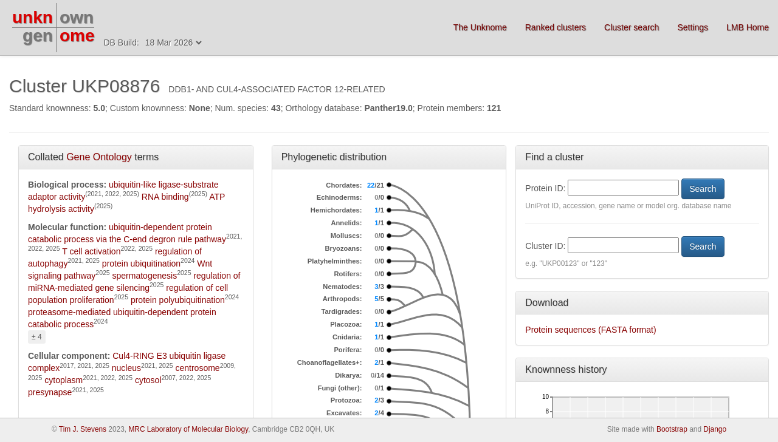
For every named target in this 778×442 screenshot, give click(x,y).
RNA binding (165, 197)
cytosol (148, 380)
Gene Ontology (99, 157)
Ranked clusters (555, 27)
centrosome (198, 368)
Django (714, 429)
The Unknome (480, 27)
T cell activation (91, 251)
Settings (692, 27)
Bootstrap (671, 429)
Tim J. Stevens (82, 429)
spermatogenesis (144, 275)
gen (37, 35)
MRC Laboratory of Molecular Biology (188, 429)
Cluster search (631, 27)
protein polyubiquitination (178, 300)
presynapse (50, 392)
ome (77, 35)
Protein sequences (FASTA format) (590, 330)
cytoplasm (63, 380)
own (77, 17)
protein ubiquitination (141, 263)
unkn (32, 17)
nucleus (126, 368)
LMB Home (747, 27)
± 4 (37, 337)
